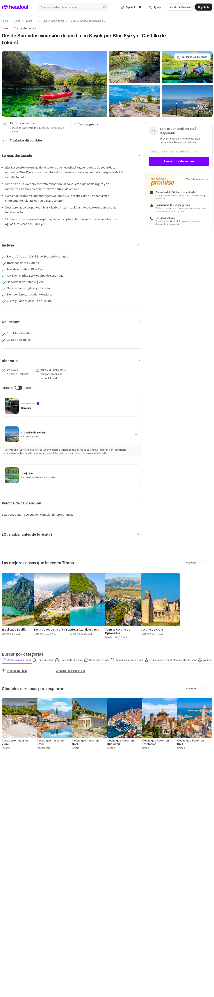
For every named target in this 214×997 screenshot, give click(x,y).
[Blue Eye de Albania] (53, 20)
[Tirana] (16, 20)
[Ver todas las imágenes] (192, 56)
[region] (107, 605)
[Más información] (197, 179)
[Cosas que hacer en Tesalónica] (155, 742)
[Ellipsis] (37, 22)
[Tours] (29, 20)
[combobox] (73, 7)
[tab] (17, 660)
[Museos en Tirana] (14, 671)
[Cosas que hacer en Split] (190, 742)
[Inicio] (5, 20)
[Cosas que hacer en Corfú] (85, 742)
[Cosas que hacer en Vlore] (15, 742)
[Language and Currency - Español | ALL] (131, 7)
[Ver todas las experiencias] (70, 671)
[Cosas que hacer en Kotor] (50, 742)
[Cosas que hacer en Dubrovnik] (120, 742)
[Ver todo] (191, 562)
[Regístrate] (203, 7)
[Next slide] (209, 563)
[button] (180, 7)
